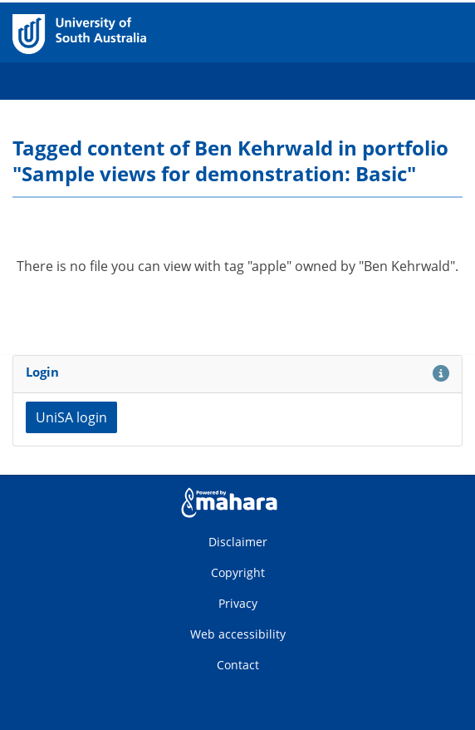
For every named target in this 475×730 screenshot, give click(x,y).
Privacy (237, 603)
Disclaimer (237, 542)
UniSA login (71, 417)
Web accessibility (238, 634)
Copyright (238, 572)
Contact (238, 665)
